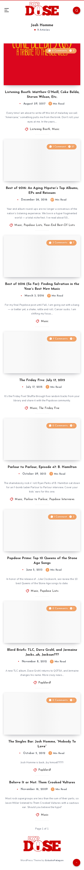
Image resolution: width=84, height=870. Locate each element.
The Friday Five (49, 408)
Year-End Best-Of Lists (59, 225)
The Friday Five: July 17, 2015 (42, 380)
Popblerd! (44, 682)
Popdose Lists (33, 225)
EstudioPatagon (54, 860)
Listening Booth (40, 129)
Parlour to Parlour (36, 499)
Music (56, 129)
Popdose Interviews (62, 499)
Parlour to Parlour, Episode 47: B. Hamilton (42, 467)
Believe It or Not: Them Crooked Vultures (42, 782)
